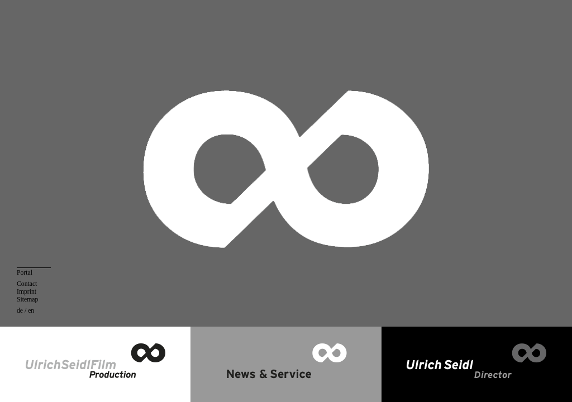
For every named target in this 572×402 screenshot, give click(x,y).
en (31, 310)
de (20, 310)
